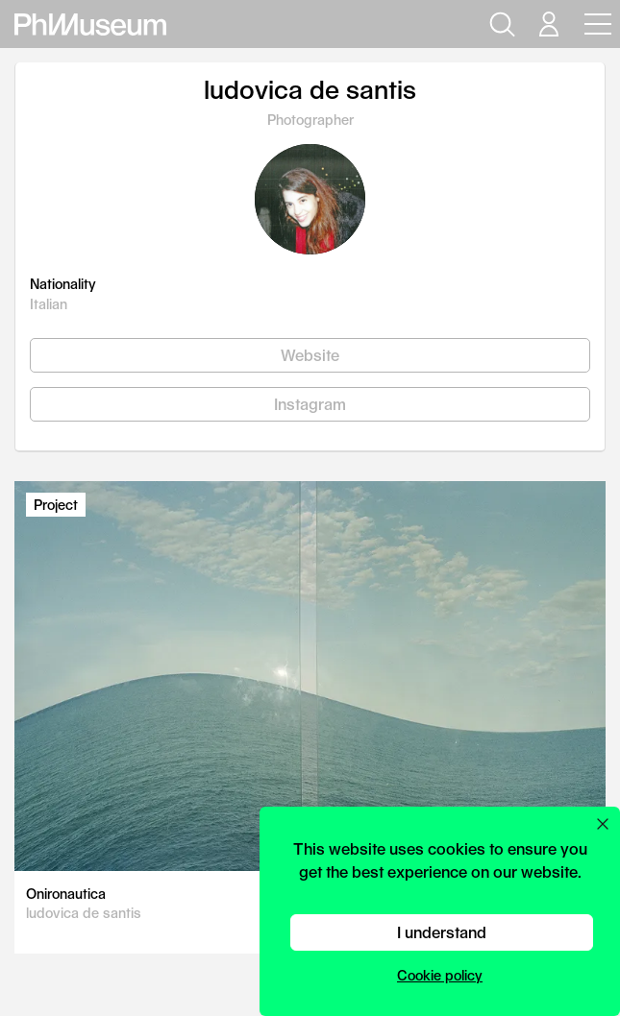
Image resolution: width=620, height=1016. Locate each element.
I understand (441, 932)
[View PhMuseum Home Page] (90, 24)
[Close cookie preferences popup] (602, 824)
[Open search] (500, 24)
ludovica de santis (83, 913)
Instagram (310, 404)
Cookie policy (440, 975)
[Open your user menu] (548, 24)
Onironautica (66, 893)
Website (310, 355)
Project (56, 504)
